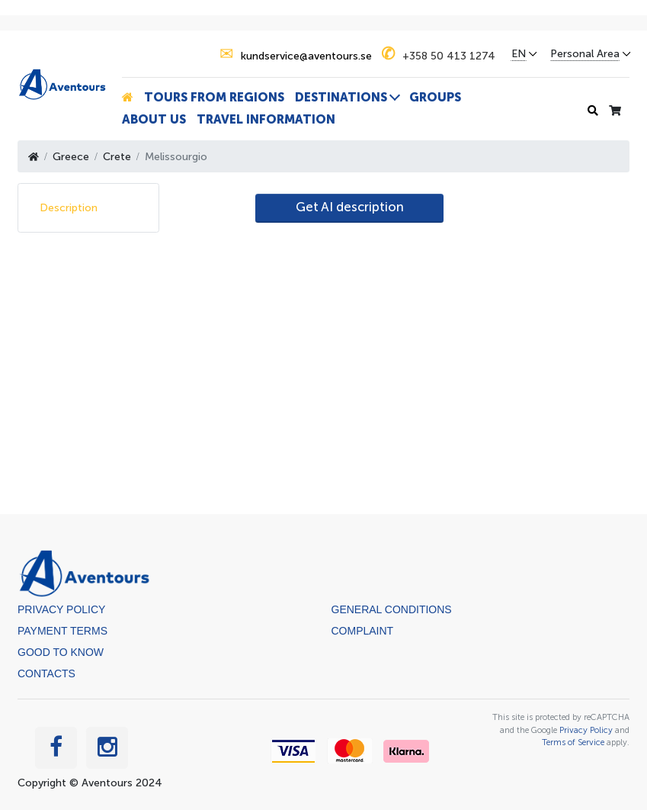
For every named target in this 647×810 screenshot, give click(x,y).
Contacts (46, 673)
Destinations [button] (341, 97)
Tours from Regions (214, 97)
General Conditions (392, 609)
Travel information (266, 119)
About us (154, 119)
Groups (435, 97)
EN (518, 54)
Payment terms (62, 631)
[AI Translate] (349, 208)
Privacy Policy (61, 609)
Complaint (363, 631)
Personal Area (585, 54)
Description (69, 207)
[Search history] (593, 111)
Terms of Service (573, 742)
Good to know (61, 652)
